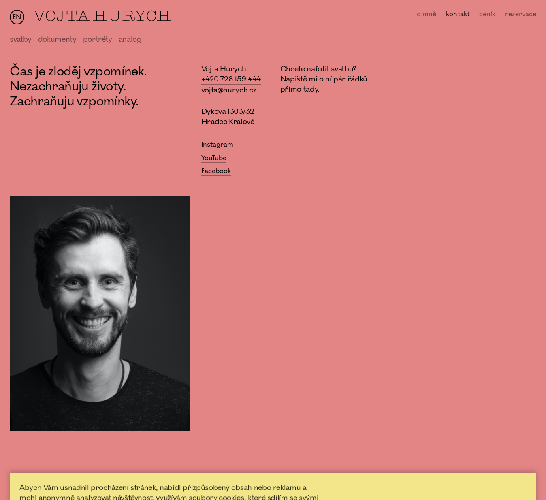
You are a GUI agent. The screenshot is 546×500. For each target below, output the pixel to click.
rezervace (520, 14)
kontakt (457, 14)
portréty (97, 39)
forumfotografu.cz (515, 485)
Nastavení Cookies (367, 485)
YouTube (214, 158)
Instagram (217, 145)
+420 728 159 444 (231, 79)
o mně (426, 14)
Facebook (216, 171)
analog (130, 39)
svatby (21, 39)
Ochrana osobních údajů (303, 485)
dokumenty (57, 39)
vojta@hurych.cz (228, 89)
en (17, 17)
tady (310, 89)
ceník (487, 14)
